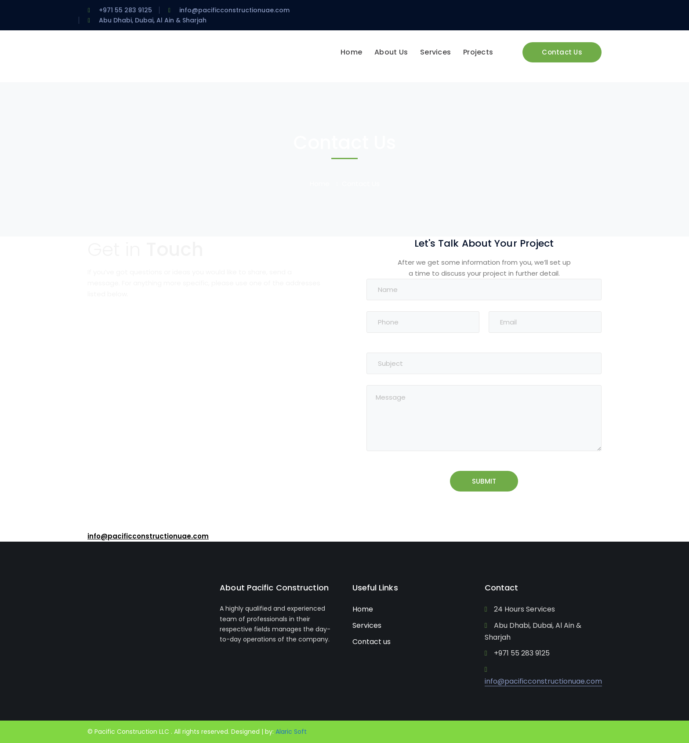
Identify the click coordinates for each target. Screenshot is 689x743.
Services (366, 625)
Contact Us (562, 52)
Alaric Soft (291, 731)
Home (320, 183)
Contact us (371, 642)
